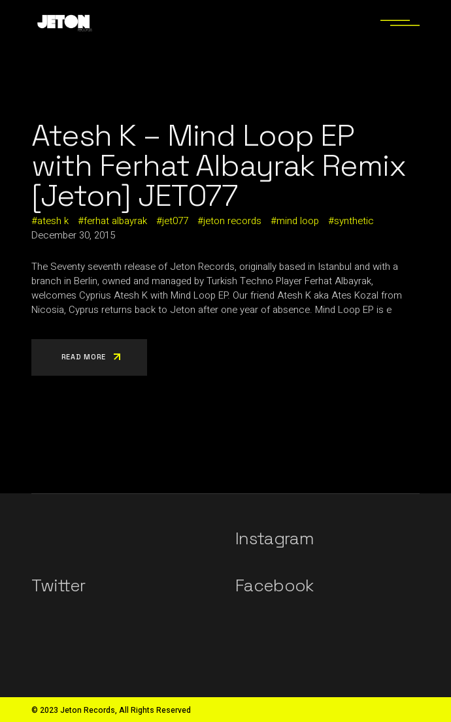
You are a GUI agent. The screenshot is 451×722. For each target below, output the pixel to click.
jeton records (232, 221)
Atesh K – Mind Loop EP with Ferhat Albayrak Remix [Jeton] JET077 (218, 165)
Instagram (274, 538)
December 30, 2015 (73, 235)
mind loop (297, 221)
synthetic (354, 221)
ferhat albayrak (115, 221)
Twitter (58, 585)
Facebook (274, 585)
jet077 (175, 221)
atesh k (53, 221)
